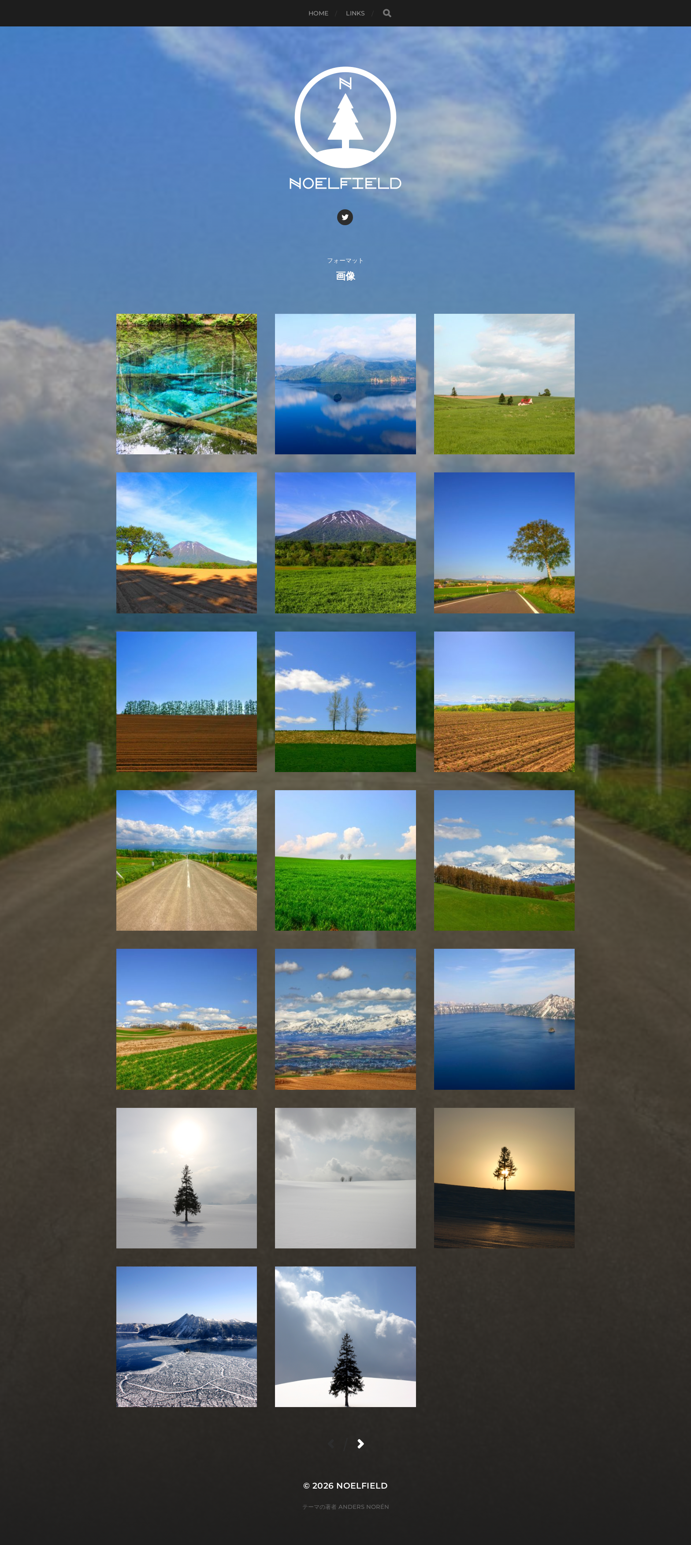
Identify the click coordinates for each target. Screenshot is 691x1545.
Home (318, 13)
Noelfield (362, 1486)
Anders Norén (363, 1506)
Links (355, 13)
